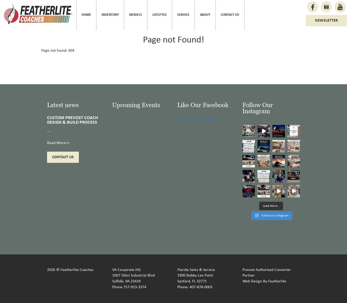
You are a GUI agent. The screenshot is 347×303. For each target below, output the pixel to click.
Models (135, 15)
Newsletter (326, 21)
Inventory (110, 15)
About (205, 15)
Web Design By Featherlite (264, 281)
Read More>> (58, 143)
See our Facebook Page (196, 119)
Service (183, 15)
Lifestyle (159, 15)
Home (86, 15)
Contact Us (230, 15)
